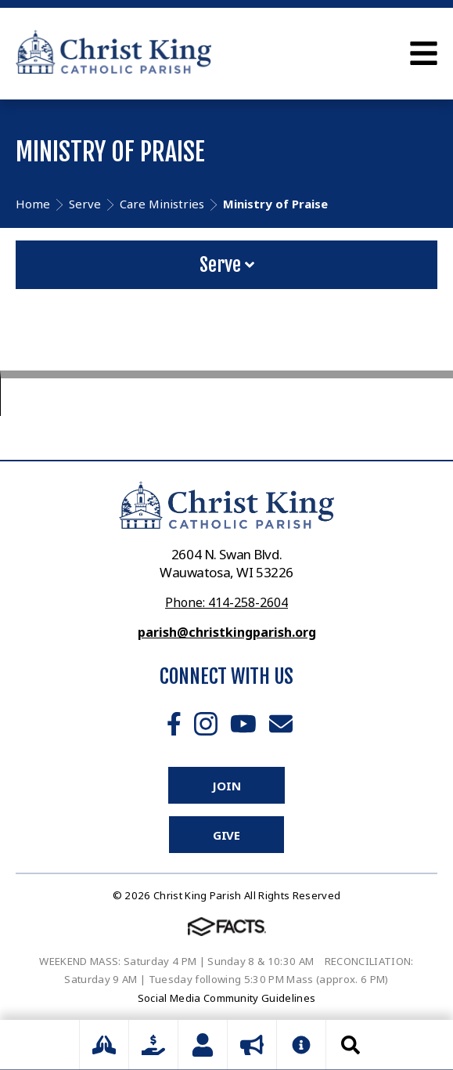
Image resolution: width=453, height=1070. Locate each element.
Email (281, 724)
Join (226, 785)
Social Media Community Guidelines (227, 998)
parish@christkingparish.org (227, 632)
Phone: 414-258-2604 (226, 602)
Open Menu (423, 53)
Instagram (206, 724)
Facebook (174, 724)
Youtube (243, 724)
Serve (227, 265)
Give (226, 835)
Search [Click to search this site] (350, 1045)
